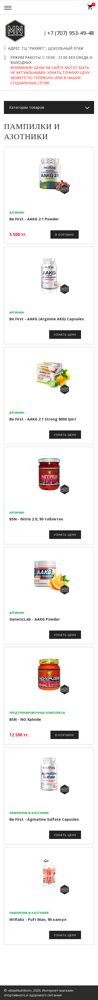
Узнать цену (65, 334)
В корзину (64, 235)
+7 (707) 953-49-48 (70, 32)
